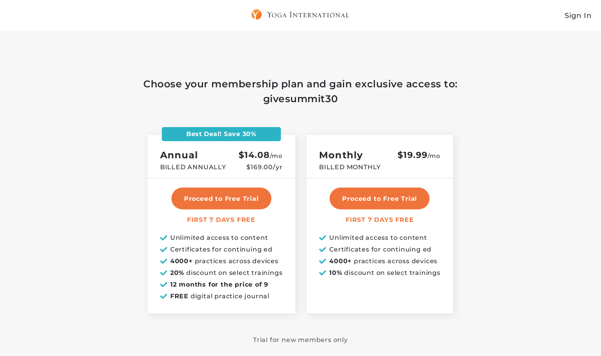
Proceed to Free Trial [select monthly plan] (379, 198)
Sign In (578, 15)
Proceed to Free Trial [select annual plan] (221, 198)
